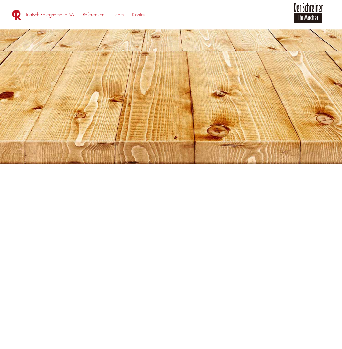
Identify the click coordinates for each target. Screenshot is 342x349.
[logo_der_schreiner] (308, 16)
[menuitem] (50, 14)
